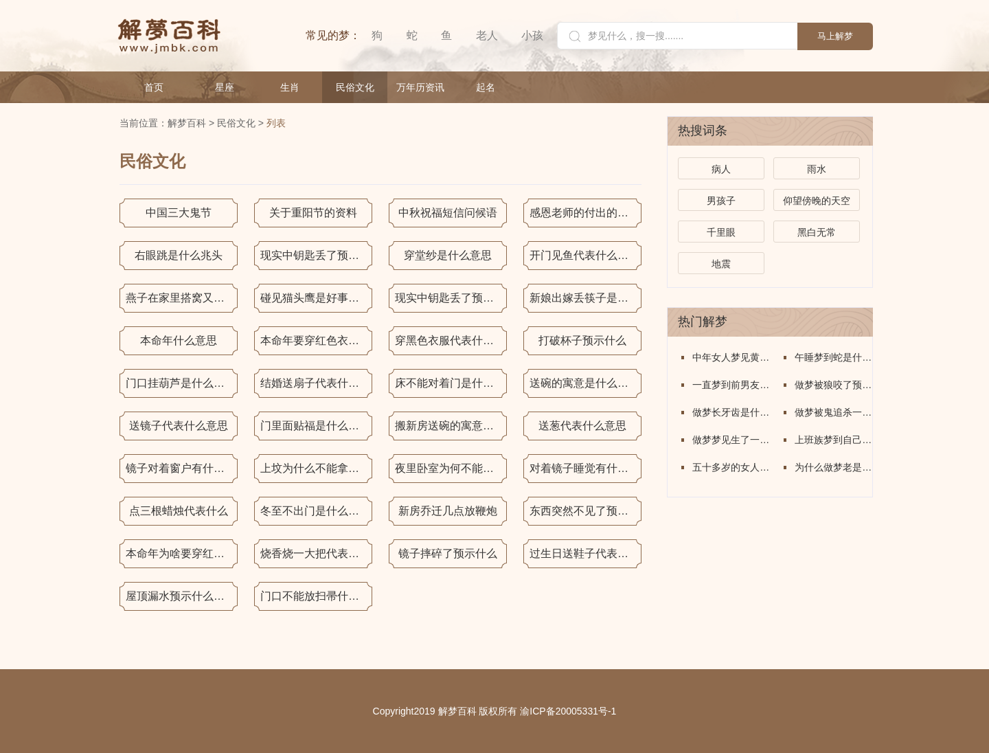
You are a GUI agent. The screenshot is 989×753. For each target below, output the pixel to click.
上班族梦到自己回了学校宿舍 (833, 439)
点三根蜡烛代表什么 (178, 511)
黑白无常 (816, 232)
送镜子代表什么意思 (178, 425)
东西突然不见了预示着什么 (585, 511)
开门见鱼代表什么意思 (584, 255)
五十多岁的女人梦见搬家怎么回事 (731, 467)
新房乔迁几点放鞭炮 (447, 511)
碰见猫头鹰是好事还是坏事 (316, 298)
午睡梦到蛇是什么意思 (833, 357)
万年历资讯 (420, 87)
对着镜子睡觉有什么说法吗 (585, 468)
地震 (721, 263)
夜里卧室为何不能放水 (450, 468)
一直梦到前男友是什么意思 (731, 384)
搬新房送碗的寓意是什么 (451, 425)
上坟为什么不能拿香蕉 (315, 468)
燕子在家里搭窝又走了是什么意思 (182, 298)
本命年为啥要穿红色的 (181, 553)
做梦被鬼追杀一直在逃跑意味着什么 (833, 412)
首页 (153, 87)
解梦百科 (187, 122)
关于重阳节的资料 (313, 212)
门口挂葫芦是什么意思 (181, 383)
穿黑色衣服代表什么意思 (451, 340)
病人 (721, 169)
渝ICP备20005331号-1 (568, 711)
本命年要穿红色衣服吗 (315, 340)
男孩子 (721, 200)
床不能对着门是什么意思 (451, 383)
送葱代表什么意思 (582, 425)
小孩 (532, 35)
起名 (485, 87)
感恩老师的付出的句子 (584, 212)
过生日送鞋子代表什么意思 (585, 553)
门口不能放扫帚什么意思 (316, 596)
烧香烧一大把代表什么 (315, 553)
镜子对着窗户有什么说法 (182, 468)
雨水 (816, 169)
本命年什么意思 (178, 340)
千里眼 (721, 232)
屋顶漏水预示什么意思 (181, 596)
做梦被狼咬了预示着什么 (833, 384)
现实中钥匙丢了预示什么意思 (316, 255)
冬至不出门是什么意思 (315, 511)
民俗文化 (355, 87)
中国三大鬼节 (179, 212)
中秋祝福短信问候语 (447, 212)
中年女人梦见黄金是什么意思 (731, 357)
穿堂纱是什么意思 (448, 255)
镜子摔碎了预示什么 (447, 553)
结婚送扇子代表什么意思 (316, 383)
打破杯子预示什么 (582, 340)
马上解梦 (835, 36)
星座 (224, 87)
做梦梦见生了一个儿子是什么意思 (731, 439)
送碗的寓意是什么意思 (584, 383)
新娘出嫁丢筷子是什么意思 (585, 298)
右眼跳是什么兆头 (179, 255)
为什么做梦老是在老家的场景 (833, 467)
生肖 (289, 87)
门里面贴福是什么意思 (315, 425)
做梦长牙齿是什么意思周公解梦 (731, 412)
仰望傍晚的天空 (816, 200)
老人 (487, 35)
